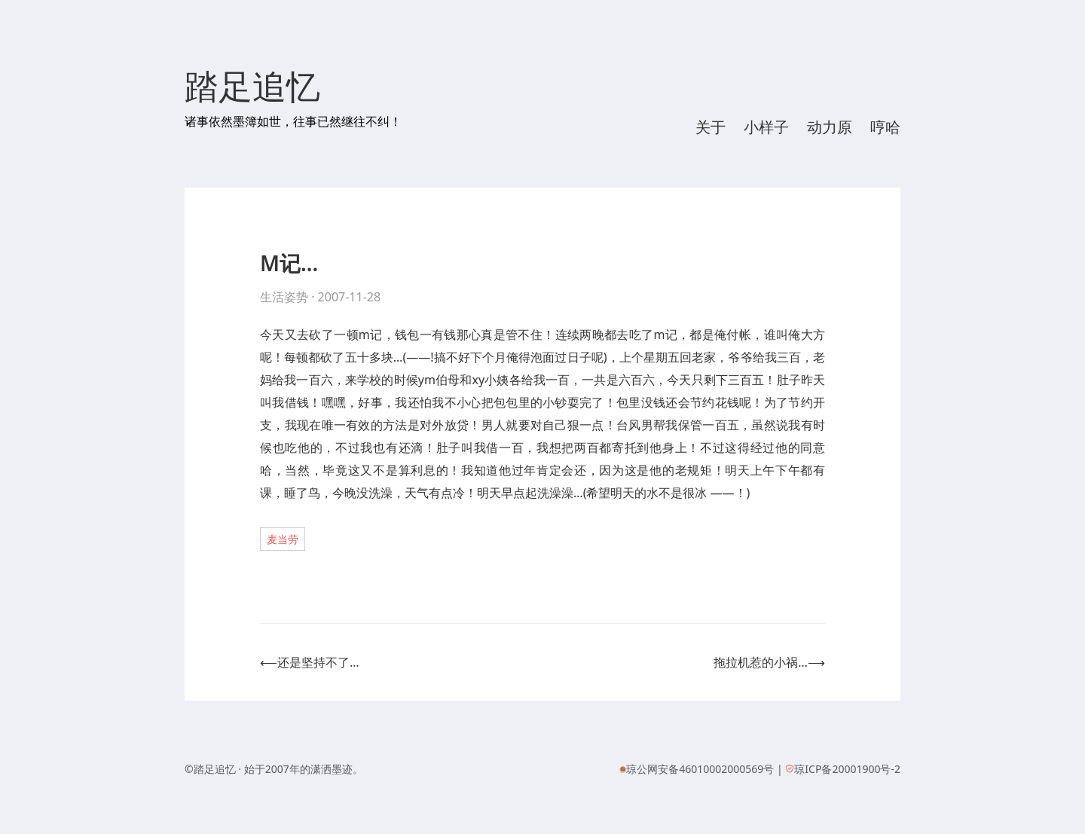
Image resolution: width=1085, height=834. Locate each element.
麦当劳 (282, 539)
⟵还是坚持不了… (309, 662)
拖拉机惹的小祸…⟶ (769, 662)
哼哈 (885, 127)
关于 (710, 127)
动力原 (829, 127)
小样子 (766, 127)
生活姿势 (284, 297)
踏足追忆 (252, 87)
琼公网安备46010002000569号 (700, 769)
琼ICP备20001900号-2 (847, 769)
